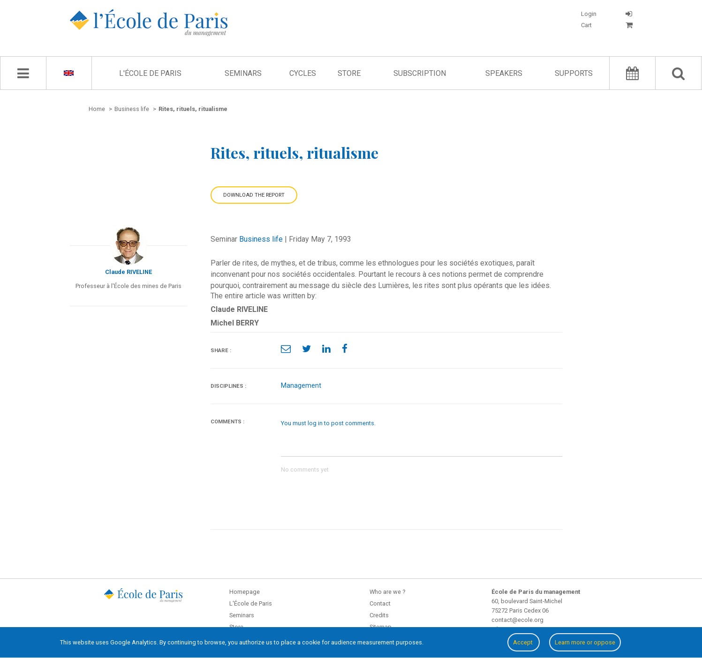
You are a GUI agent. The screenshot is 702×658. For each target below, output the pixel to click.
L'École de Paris (150, 73)
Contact (380, 603)
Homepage (244, 591)
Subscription (419, 73)
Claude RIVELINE (128, 271)
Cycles (302, 73)
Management (301, 386)
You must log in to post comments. (328, 423)
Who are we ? (387, 591)
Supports (574, 73)
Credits (379, 615)
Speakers (503, 73)
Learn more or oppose (585, 642)
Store (349, 73)
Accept (523, 642)
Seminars (243, 73)
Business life (261, 239)
